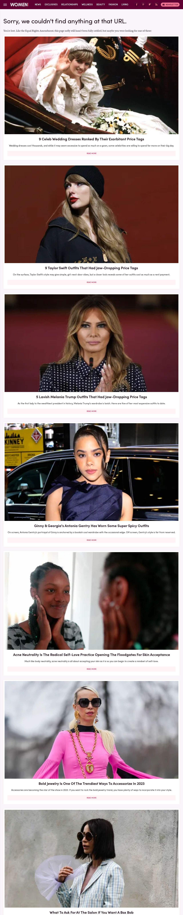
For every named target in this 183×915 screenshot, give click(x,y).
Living (125, 4)
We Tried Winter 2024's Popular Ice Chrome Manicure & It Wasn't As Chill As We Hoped (31, 734)
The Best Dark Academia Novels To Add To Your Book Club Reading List (151, 651)
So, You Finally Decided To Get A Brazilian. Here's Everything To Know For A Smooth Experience (151, 488)
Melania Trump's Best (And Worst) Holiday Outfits (31, 568)
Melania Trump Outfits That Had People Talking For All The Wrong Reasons (151, 571)
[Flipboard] (150, 5)
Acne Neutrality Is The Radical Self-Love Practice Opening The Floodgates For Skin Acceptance (91, 160)
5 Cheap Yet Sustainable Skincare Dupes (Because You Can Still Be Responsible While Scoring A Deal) (151, 734)
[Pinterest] (143, 5)
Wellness (87, 4)
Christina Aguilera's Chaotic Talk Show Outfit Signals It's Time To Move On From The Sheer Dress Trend (31, 403)
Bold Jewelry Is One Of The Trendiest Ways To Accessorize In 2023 (151, 157)
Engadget (26, 891)
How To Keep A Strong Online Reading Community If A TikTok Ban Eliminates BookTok (151, 319)
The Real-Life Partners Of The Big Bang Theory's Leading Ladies (151, 817)
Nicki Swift (128, 891)
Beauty (101, 4)
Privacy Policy (102, 872)
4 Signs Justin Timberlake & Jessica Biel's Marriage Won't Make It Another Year (91, 731)
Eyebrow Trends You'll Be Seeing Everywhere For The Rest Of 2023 (151, 239)
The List (140, 891)
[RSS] (156, 5)
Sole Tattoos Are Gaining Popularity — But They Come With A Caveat (91, 817)
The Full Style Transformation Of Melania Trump (91, 483)
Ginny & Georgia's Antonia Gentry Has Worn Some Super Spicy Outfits (31, 157)
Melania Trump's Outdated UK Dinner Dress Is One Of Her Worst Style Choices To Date (91, 571)
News (38, 4)
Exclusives (51, 4)
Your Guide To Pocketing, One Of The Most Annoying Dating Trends (31, 651)
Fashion (113, 4)
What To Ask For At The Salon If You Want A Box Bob (31, 237)
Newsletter (170, 4)
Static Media (74, 877)
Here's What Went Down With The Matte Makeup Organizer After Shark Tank (91, 319)
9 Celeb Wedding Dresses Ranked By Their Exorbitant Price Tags (31, 77)
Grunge (81, 891)
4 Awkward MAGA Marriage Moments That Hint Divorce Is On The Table (91, 651)
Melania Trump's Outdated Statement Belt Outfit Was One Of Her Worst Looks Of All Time (31, 488)
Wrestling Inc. (155, 891)
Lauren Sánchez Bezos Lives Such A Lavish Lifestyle (91, 397)
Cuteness (60, 891)
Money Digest (112, 891)
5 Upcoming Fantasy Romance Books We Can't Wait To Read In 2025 (31, 319)
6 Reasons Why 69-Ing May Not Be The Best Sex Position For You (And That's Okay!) (32, 817)
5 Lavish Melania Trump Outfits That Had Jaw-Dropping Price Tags (151, 77)
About (75, 872)
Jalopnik (38, 891)
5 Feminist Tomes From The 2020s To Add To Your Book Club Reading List (91, 239)
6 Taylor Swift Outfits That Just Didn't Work (151, 397)
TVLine (49, 891)
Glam (71, 891)
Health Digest (95, 891)
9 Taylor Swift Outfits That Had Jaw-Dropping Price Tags (91, 74)
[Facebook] (137, 5)
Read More (31, 107)
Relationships (69, 4)
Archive (86, 872)
